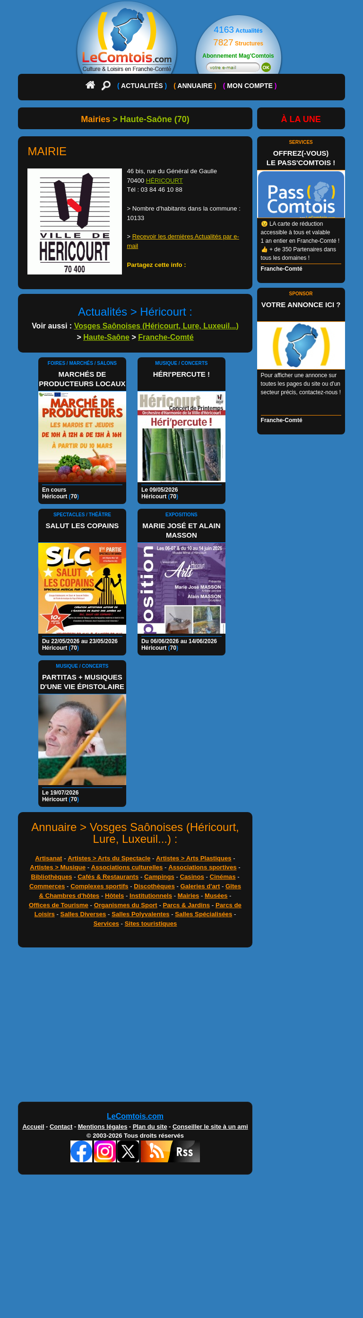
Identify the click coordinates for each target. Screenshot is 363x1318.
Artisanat (48, 858)
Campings (159, 876)
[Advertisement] (135, 1027)
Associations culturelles (127, 867)
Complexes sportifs (99, 886)
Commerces (47, 886)
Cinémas (223, 876)
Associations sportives (202, 867)
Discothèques (154, 886)
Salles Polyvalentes (140, 914)
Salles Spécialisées (203, 914)
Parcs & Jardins (186, 905)
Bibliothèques (51, 876)
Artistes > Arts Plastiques (194, 858)
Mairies (188, 895)
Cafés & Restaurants (108, 876)
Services (106, 923)
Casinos (192, 876)
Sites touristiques (151, 923)
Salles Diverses (83, 914)
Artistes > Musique (58, 867)
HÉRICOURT (164, 180)
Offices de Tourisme (58, 905)
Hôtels (114, 895)
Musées (216, 895)
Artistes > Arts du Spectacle (109, 858)
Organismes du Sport (125, 905)
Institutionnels (151, 895)
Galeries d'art (200, 886)
